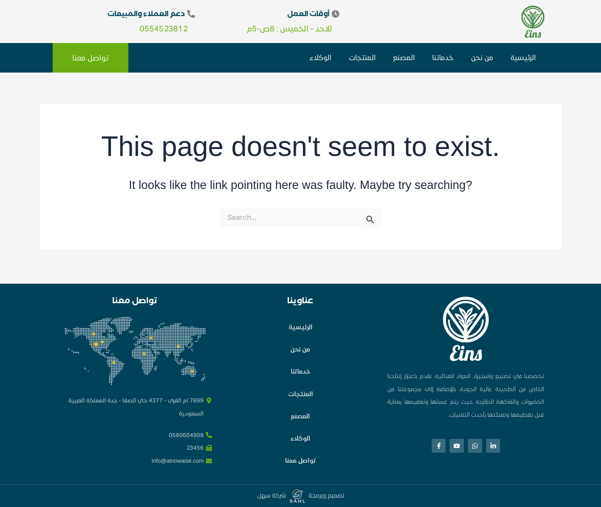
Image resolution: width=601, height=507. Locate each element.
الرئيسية (523, 57)
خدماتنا (442, 57)
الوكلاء (320, 57)
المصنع (404, 57)
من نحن (482, 57)
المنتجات (362, 57)
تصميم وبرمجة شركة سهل (300, 495)
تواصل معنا (300, 460)
